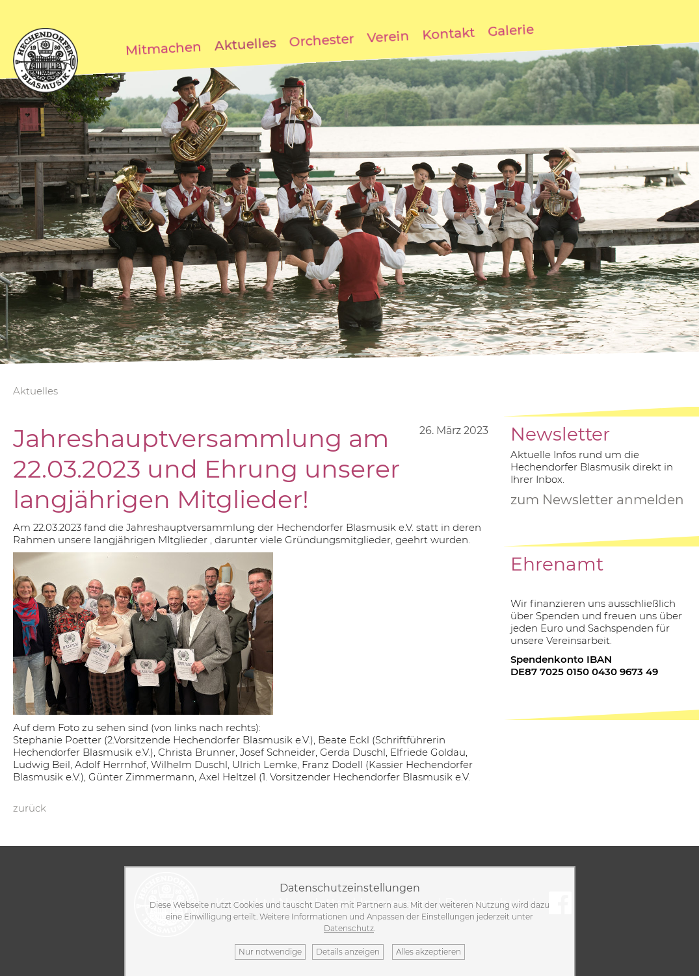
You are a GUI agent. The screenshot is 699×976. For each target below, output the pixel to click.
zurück (29, 808)
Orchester (321, 40)
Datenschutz (349, 928)
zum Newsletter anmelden (597, 499)
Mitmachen (163, 48)
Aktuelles (245, 43)
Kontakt (448, 33)
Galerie (510, 30)
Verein (388, 36)
